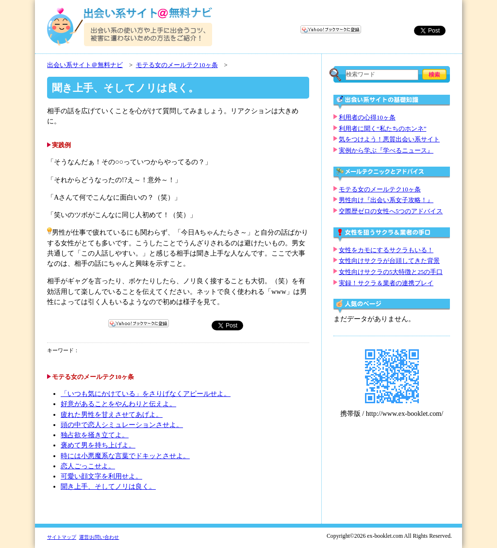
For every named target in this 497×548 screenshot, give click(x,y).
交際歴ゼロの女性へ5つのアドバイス (391, 211)
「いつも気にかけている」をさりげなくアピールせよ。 (146, 393)
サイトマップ (61, 537)
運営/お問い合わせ (99, 537)
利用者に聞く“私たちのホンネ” (382, 128)
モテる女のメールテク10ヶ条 (177, 65)
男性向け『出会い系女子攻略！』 (386, 200)
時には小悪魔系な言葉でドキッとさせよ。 (125, 456)
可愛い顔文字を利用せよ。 (101, 476)
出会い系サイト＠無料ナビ (85, 65)
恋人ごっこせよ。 (88, 466)
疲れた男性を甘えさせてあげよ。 (112, 414)
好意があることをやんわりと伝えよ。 (118, 404)
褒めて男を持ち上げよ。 (98, 445)
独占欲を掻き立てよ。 (95, 435)
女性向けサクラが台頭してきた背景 (389, 260)
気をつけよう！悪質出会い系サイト (389, 139)
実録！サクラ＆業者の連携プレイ (386, 283)
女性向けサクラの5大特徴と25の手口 (391, 272)
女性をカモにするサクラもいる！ (386, 250)
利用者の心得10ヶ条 (367, 117)
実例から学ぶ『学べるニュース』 (386, 150)
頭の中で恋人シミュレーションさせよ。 (122, 424)
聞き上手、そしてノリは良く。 (108, 486)
